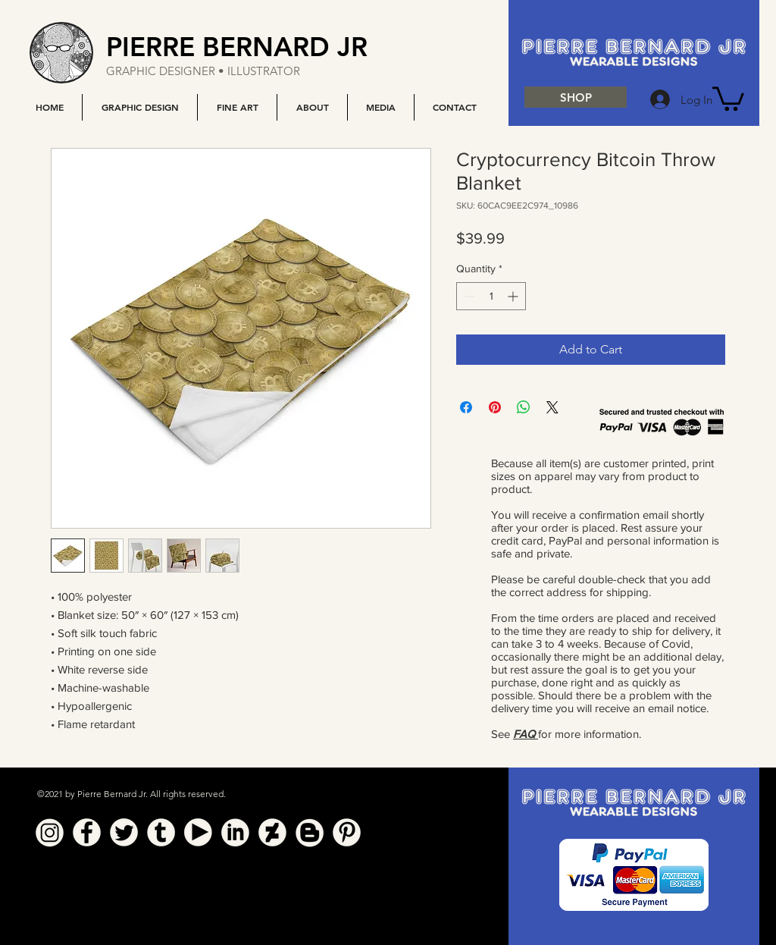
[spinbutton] (491, 296)
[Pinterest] (346, 832)
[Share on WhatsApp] (524, 407)
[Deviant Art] (272, 832)
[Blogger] (309, 832)
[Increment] (514, 296)
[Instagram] (49, 832)
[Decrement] (467, 296)
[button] (139, 107)
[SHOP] (575, 97)
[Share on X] (552, 407)
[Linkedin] (235, 832)
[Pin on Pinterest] (495, 407)
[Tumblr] (161, 832)
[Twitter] (124, 832)
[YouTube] (198, 832)
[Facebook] (87, 832)
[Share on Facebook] (466, 407)
